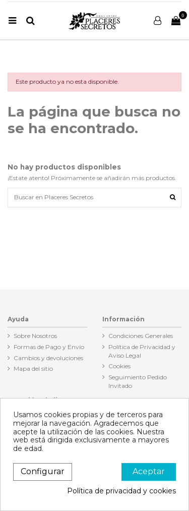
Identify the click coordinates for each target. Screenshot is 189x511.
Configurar (43, 471)
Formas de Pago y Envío (49, 347)
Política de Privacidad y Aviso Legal (141, 351)
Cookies (119, 366)
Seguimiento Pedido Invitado (137, 381)
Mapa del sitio (33, 368)
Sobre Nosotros (35, 335)
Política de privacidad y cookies (121, 491)
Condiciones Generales (140, 335)
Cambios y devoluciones (48, 358)
